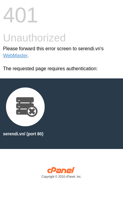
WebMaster (15, 55)
